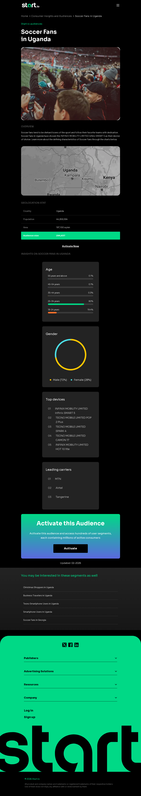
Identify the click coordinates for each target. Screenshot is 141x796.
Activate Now (70, 246)
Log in (28, 710)
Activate (70, 548)
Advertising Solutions (39, 671)
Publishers (31, 658)
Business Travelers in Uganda (37, 595)
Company (30, 697)
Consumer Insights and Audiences (51, 16)
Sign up (29, 717)
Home (24, 16)
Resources (31, 684)
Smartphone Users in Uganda (37, 612)
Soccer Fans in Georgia (34, 620)
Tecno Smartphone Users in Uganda (41, 603)
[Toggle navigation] (117, 5)
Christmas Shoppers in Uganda (38, 587)
